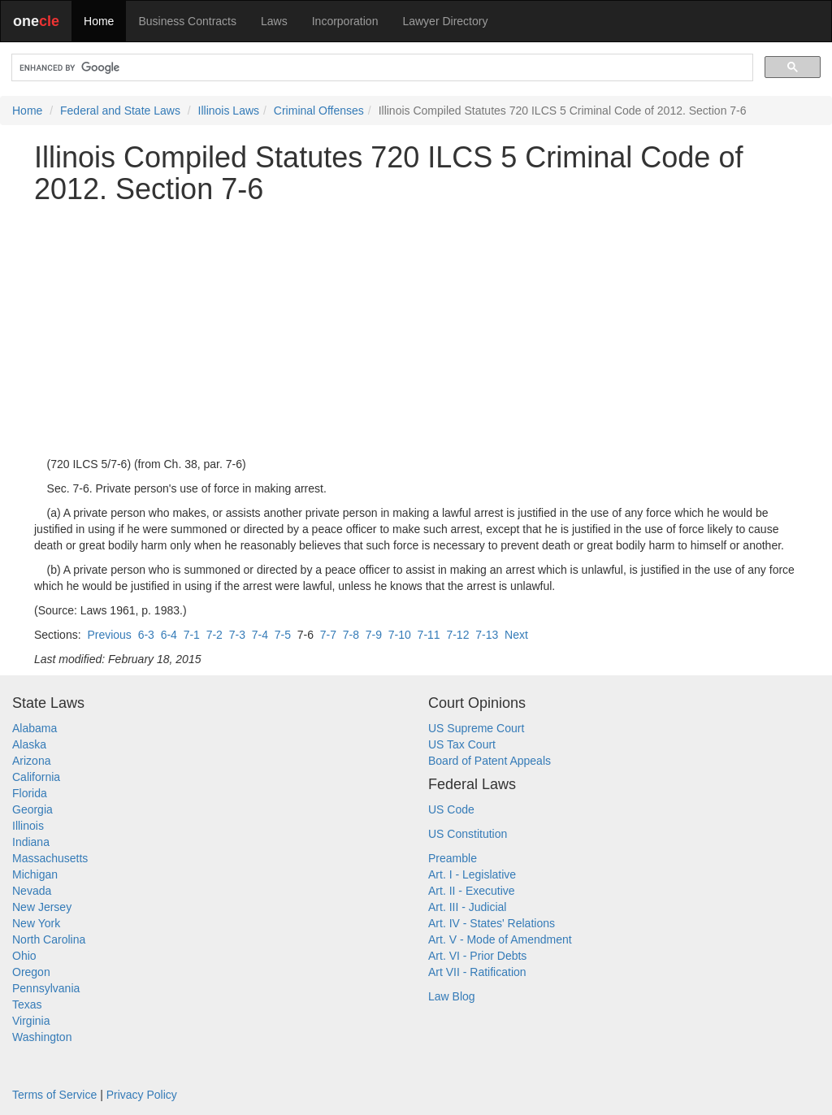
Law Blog (451, 996)
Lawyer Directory (445, 21)
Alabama (34, 728)
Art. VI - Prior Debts (477, 955)
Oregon (31, 971)
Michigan (35, 874)
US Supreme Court (476, 728)
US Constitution (467, 833)
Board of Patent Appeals (489, 760)
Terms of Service (54, 1094)
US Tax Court (462, 744)
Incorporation (345, 21)
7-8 (351, 634)
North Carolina (48, 939)
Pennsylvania (46, 988)
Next (516, 634)
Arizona (31, 760)
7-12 (457, 634)
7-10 (399, 634)
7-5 (283, 634)
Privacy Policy (141, 1094)
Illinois (28, 825)
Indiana (31, 841)
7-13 (486, 634)
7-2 (214, 634)
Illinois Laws (228, 110)
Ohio (24, 955)
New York (36, 923)
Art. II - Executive (471, 890)
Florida (29, 793)
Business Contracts (187, 21)
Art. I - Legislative (472, 874)
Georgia (32, 809)
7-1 (192, 634)
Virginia (31, 1020)
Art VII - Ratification (477, 971)
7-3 (237, 634)
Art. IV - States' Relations (491, 923)
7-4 (260, 634)
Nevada (31, 890)
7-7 (328, 634)
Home (99, 21)
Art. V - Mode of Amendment (500, 939)
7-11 (429, 634)
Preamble (452, 858)
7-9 (374, 634)
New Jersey (42, 906)
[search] (381, 68)
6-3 (146, 634)
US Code (451, 809)
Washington (42, 1036)
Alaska (29, 744)
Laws (274, 21)
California (36, 776)
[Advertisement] (416, 331)
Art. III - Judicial (467, 906)
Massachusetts (50, 858)
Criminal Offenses (319, 110)
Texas (27, 1004)
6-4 (169, 634)
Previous (109, 634)
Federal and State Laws (120, 110)
